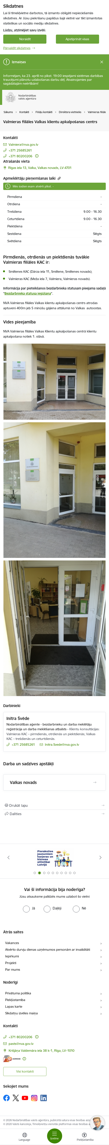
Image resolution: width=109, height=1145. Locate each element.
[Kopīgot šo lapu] (54, 814)
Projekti (10, 963)
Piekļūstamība (15, 1000)
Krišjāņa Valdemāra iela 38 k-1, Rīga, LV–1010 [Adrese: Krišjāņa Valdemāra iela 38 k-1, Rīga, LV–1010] (41, 1051)
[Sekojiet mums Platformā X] (16, 1098)
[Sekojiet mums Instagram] (34, 1098)
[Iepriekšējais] (8, 857)
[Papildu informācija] (36, 156)
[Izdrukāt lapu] (54, 805)
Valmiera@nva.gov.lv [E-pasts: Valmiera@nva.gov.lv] (23, 144)
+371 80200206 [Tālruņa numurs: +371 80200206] (20, 156)
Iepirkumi (12, 956)
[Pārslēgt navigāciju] (54, 1135)
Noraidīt (25, 39)
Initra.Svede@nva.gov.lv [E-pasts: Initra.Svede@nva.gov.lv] (62, 744)
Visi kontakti (25, 1071)
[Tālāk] (100, 857)
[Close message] (101, 62)
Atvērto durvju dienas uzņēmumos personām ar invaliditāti (47, 950)
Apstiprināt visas (77, 39)
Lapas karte (13, 1006)
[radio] (29, 908)
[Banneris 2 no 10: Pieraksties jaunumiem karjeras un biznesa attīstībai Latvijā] (54, 858)
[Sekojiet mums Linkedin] (43, 1098)
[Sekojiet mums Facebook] (6, 1098)
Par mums (12, 969)
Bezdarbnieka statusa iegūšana (28, 293)
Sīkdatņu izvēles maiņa (21, 1013)
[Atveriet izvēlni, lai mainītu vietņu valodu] (24, 1137)
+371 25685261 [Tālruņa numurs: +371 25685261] (20, 150)
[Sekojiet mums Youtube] (25, 1097)
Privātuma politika (18, 993)
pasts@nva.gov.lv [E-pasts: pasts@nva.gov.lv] (21, 1044)
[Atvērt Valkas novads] (94, 782)
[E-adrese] (12, 1058)
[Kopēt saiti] (59, 178)
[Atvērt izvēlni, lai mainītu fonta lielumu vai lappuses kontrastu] (84, 1137)
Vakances (12, 943)
